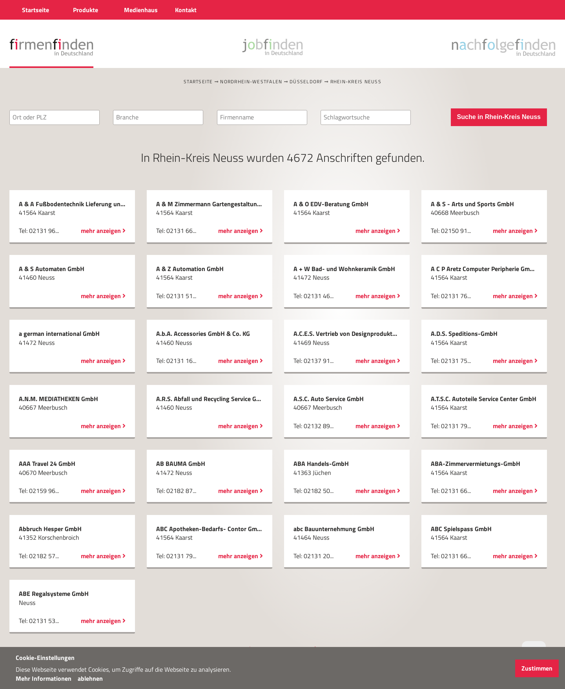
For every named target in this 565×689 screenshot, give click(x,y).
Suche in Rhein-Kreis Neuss (499, 117)
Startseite (198, 81)
